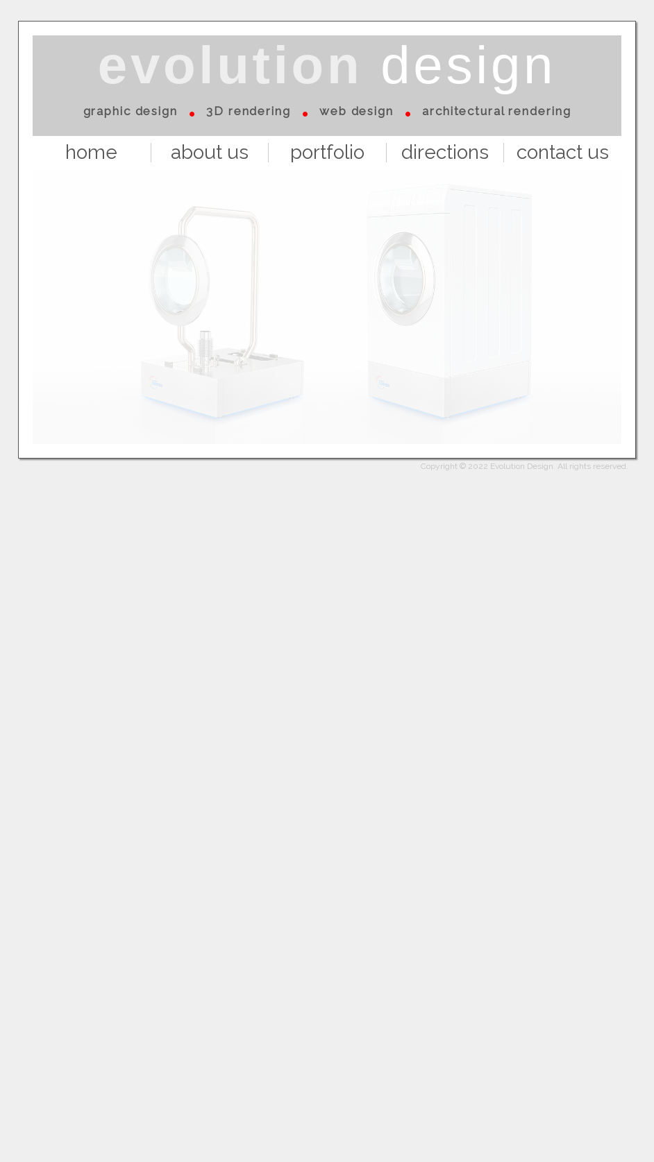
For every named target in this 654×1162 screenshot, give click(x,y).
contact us (563, 152)
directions (445, 152)
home (91, 152)
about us (210, 152)
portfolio (327, 152)
